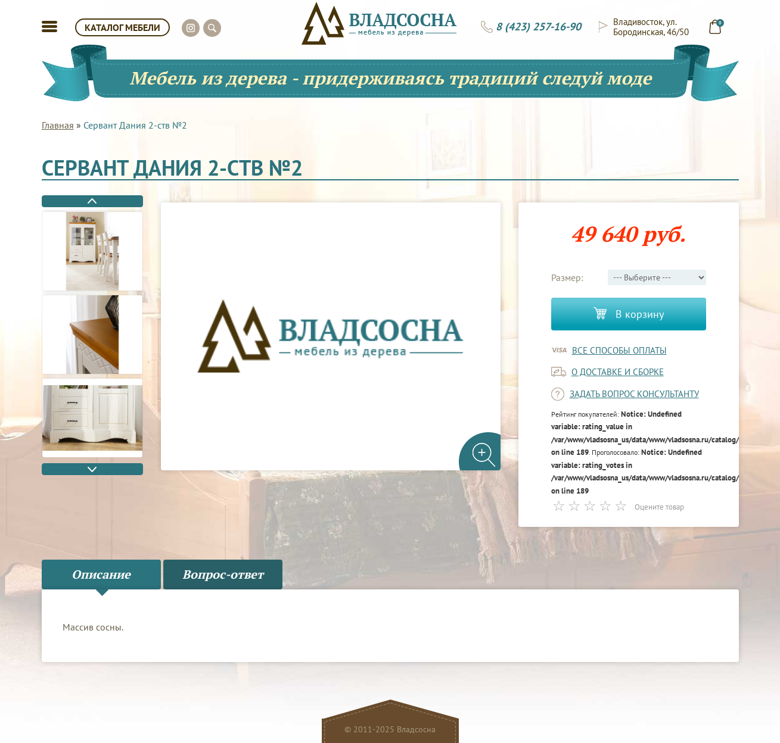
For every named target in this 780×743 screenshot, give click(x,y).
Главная (58, 125)
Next (92, 469)
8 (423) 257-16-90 (538, 27)
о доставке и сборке (617, 371)
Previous (92, 201)
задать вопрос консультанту (634, 393)
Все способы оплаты (619, 350)
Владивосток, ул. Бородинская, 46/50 (651, 27)
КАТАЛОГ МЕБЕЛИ (122, 27)
